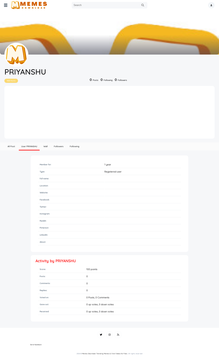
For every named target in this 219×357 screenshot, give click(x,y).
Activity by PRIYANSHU (55, 260)
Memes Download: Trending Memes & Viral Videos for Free (104, 354)
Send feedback (36, 345)
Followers (58, 146)
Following (74, 146)
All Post (11, 146)
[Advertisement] (109, 113)
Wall (45, 146)
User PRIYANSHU (29, 146)
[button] (211, 5)
